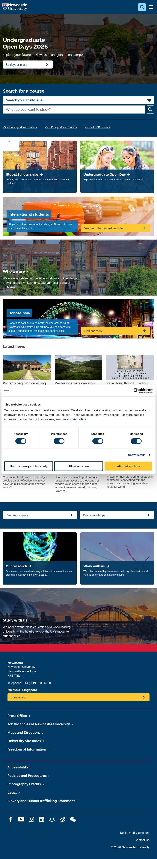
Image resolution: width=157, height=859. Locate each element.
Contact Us (142, 840)
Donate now (18, 697)
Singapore (29, 690)
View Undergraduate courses (20, 127)
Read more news (17, 515)
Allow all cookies (128, 466)
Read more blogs (94, 515)
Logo (14, 7)
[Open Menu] (151, 7)
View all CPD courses (97, 127)
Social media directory (135, 832)
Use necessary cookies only (28, 466)
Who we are (14, 271)
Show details (137, 454)
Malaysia (13, 690)
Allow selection (78, 466)
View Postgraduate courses (61, 127)
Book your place (16, 64)
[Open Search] (142, 7)
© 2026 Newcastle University (130, 847)
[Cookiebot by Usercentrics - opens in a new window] (136, 391)
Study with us (15, 620)
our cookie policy (73, 419)
